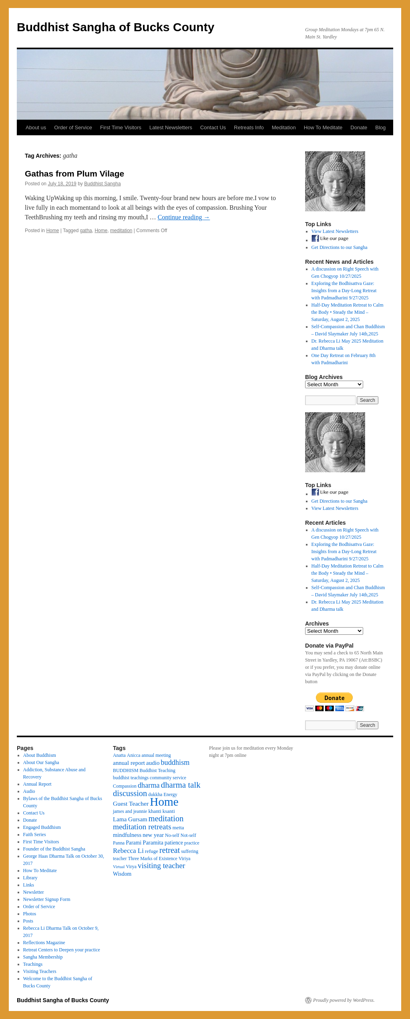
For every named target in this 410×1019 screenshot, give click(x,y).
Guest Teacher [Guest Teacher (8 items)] (131, 803)
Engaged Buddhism (42, 827)
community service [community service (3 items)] (168, 777)
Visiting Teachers (39, 971)
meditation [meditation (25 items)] (166, 818)
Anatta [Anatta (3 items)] (119, 755)
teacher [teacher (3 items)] (120, 858)
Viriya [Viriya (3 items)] (185, 858)
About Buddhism (39, 755)
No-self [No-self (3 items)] (172, 835)
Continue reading (184, 217)
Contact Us (213, 127)
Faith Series (34, 834)
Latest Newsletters (170, 127)
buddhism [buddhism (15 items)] (175, 762)
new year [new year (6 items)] (153, 835)
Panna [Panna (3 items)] (119, 843)
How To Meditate (323, 127)
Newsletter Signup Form (46, 899)
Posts (28, 921)
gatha (86, 230)
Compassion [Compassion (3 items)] (125, 786)
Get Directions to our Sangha (340, 247)
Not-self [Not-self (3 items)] (188, 835)
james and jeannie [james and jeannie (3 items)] (130, 811)
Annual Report (37, 784)
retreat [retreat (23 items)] (169, 850)
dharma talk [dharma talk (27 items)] (181, 785)
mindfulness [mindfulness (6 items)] (127, 835)
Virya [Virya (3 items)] (131, 866)
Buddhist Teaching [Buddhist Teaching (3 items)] (157, 770)
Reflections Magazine (44, 942)
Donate (358, 127)
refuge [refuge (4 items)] (151, 851)
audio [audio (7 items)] (153, 763)
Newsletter (33, 892)
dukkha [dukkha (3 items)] (155, 794)
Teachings (32, 964)
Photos (29, 914)
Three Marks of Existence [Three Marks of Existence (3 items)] (152, 858)
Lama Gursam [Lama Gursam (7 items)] (130, 819)
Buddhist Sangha (102, 184)
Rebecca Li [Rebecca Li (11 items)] (128, 851)
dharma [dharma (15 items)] (149, 785)
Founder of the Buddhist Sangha (54, 849)
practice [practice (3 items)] (191, 843)
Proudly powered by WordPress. (344, 1000)
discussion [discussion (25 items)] (130, 793)
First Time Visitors (120, 127)
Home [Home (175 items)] (164, 801)
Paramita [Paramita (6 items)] (153, 842)
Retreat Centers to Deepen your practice (61, 950)
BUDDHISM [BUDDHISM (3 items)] (126, 770)
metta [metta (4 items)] (178, 827)
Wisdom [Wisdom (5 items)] (122, 874)
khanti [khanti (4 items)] (154, 811)
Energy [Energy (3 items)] (170, 794)
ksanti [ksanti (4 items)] (169, 811)
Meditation (284, 127)
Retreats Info (248, 127)
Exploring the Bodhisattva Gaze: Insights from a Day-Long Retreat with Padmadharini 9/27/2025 (344, 291)
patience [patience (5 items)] (174, 843)
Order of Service (73, 127)
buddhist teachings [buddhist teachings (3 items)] (131, 777)
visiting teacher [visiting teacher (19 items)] (161, 865)
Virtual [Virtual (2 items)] (119, 867)
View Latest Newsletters (335, 231)
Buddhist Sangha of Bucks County (115, 27)
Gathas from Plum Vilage (74, 173)
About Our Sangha (41, 762)
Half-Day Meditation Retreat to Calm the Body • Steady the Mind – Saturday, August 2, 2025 (348, 312)
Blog (380, 127)
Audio (29, 791)
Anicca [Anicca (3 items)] (134, 755)
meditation (121, 230)
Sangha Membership (43, 957)
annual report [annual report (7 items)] (129, 763)
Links (28, 885)
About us (36, 127)
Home (52, 230)
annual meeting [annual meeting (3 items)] (156, 755)
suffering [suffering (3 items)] (189, 851)
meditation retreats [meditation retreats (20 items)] (142, 826)
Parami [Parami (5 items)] (133, 843)
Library (30, 878)
